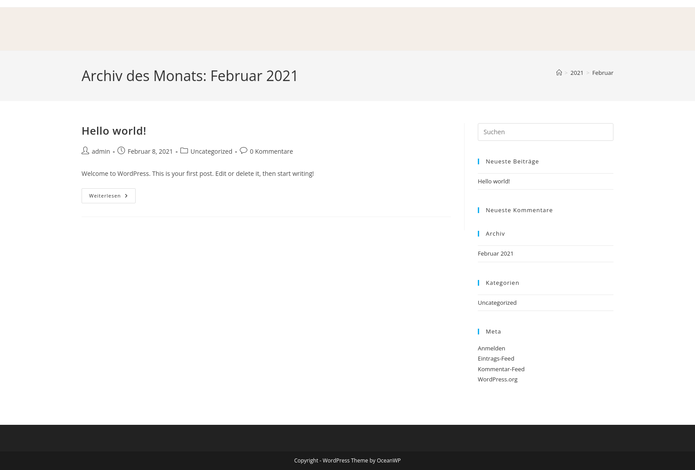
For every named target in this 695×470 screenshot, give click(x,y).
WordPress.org (498, 379)
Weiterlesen (112, 193)
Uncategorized (211, 151)
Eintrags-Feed (496, 358)
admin (101, 151)
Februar (602, 73)
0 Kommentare (271, 151)
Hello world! (114, 130)
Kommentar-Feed (501, 369)
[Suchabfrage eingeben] (545, 132)
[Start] (559, 73)
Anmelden (491, 348)
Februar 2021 (496, 253)
